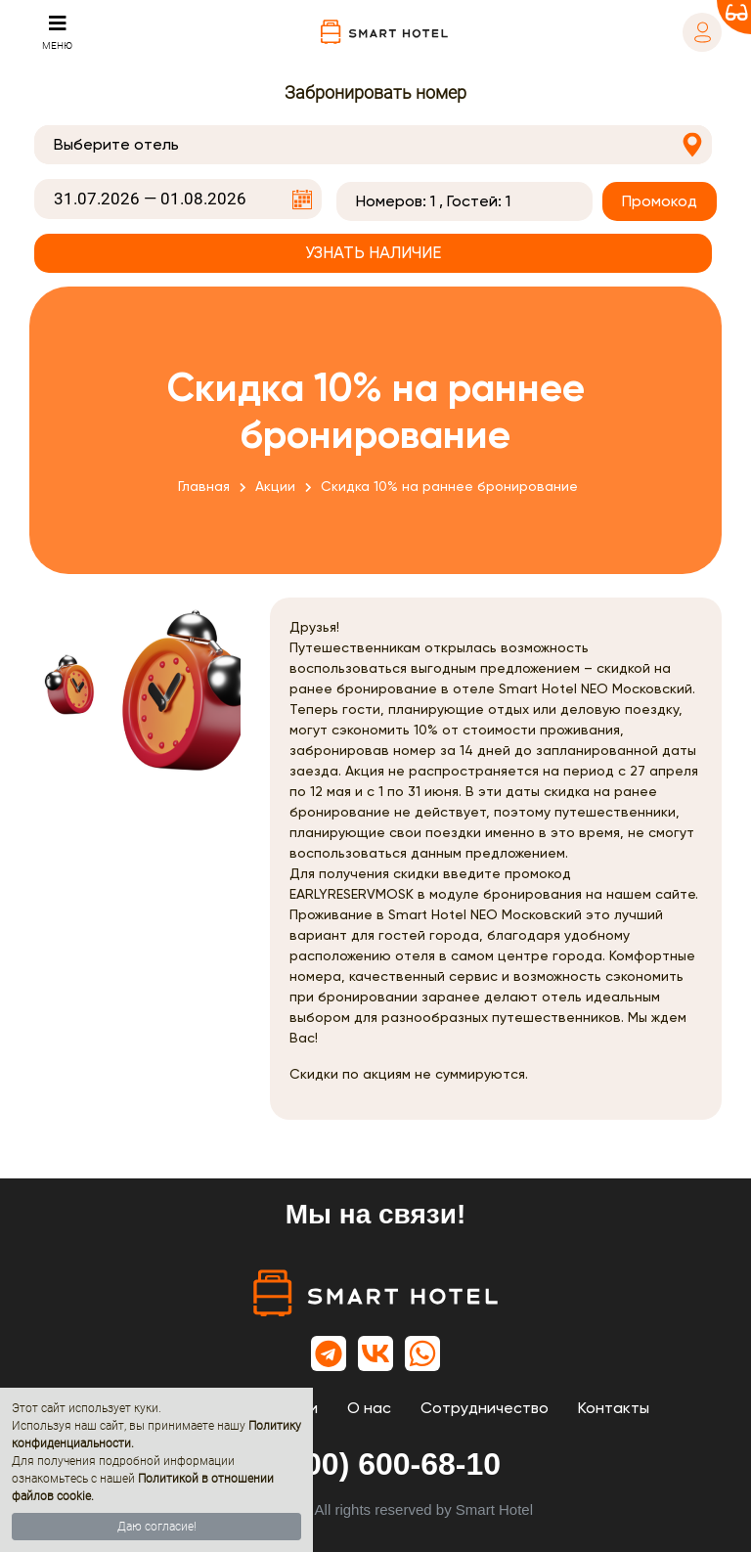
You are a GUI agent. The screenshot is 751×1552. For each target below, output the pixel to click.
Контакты (613, 1407)
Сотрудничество (484, 1407)
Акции (275, 486)
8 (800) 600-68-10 (375, 1464)
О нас (369, 1407)
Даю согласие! (157, 1526)
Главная (204, 486)
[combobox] (373, 144)
